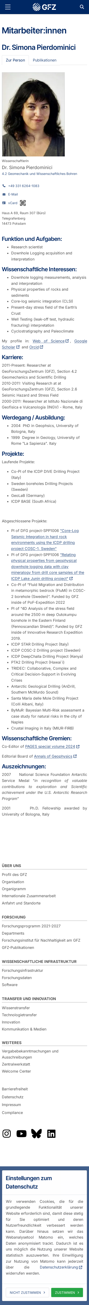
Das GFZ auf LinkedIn (51, 1133)
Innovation (11, 1022)
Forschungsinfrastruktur (22, 970)
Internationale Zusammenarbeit (29, 895)
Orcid (34, 347)
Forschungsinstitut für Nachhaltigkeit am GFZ (41, 940)
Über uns (11, 865)
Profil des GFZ (14, 874)
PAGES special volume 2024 (50, 746)
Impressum (11, 1104)
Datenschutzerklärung (59, 1267)
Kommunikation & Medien (24, 1029)
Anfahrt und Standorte (21, 903)
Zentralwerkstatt (16, 1064)
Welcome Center (16, 1071)
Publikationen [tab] (44, 60)
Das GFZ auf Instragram (6, 1133)
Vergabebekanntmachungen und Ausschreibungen (30, 1054)
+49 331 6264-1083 (23, 186)
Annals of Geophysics (53, 756)
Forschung (14, 917)
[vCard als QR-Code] (23, 203)
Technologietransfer (19, 1014)
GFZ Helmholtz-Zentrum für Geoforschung (44, 7)
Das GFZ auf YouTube (21, 1133)
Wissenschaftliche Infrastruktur (39, 961)
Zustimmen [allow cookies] (65, 1292)
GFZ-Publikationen (18, 947)
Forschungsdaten (17, 977)
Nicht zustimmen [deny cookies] (25, 1292)
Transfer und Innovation (29, 998)
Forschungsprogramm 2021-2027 (31, 926)
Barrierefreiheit (15, 1089)
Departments (13, 933)
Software (9, 984)
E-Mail (13, 194)
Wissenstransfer (16, 1007)
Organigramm (14, 888)
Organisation (13, 881)
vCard (12, 203)
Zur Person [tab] (15, 60)
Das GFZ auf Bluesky (36, 1133)
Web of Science (49, 341)
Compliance (12, 1112)
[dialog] (44, 1235)
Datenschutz (13, 1097)
